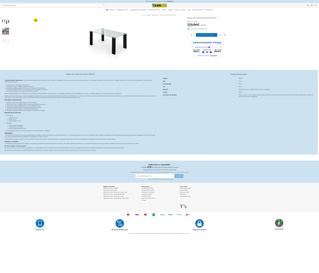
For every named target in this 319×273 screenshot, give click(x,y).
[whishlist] (315, 5)
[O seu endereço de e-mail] (155, 176)
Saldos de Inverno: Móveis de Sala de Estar (115, 192)
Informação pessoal (185, 188)
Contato (144, 200)
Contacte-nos (40, 229)
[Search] (103, 5)
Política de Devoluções (148, 190)
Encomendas (183, 190)
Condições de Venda (147, 188)
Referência (190, 21)
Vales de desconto (185, 196)
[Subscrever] (178, 176)
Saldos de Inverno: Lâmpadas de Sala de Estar (116, 198)
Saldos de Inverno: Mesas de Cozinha (113, 196)
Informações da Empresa (149, 198)
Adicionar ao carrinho (207, 35)
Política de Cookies (147, 194)
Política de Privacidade (148, 192)
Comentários (279, 229)
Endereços (183, 194)
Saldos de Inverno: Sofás (110, 190)
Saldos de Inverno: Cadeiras (110, 188)
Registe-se (170, 1)
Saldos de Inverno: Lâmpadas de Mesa (114, 194)
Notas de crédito (184, 192)
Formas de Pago (146, 196)
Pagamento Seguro (199, 229)
